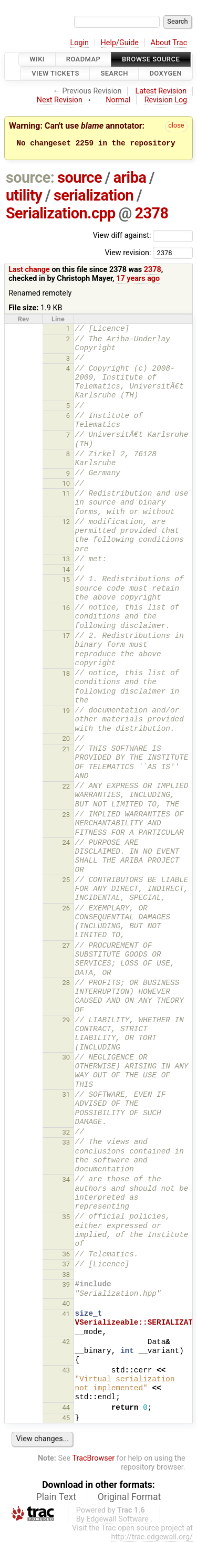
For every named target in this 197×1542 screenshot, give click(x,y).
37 (66, 1264)
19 (66, 711)
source (79, 177)
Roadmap (83, 59)
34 (66, 1179)
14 (66, 569)
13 (66, 559)
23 (66, 815)
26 (66, 908)
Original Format (129, 1497)
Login (79, 42)
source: (30, 177)
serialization (93, 195)
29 (66, 1020)
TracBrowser (93, 1458)
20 (66, 738)
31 (66, 1094)
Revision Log (166, 100)
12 (66, 522)
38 (66, 1274)
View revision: (128, 252)
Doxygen (165, 74)
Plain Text (56, 1497)
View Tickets (55, 74)
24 (66, 842)
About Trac (169, 42)
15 (66, 579)
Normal (118, 100)
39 (66, 1284)
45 (66, 1418)
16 (66, 608)
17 (66, 635)
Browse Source (151, 59)
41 (66, 1314)
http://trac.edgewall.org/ (152, 1537)
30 (66, 1057)
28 (66, 983)
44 (66, 1407)
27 (66, 945)
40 (66, 1303)
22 (66, 786)
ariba (130, 177)
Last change (29, 269)
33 (66, 1142)
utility (24, 195)
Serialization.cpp (61, 213)
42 (66, 1342)
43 (66, 1370)
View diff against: (143, 235)
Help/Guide (120, 42)
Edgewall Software (117, 1519)
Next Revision (59, 100)
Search (114, 74)
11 (66, 493)
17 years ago (138, 278)
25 (66, 880)
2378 (152, 213)
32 (66, 1132)
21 (66, 749)
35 (66, 1217)
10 (66, 483)
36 (66, 1254)
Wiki (37, 59)
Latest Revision (161, 91)
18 (66, 673)
